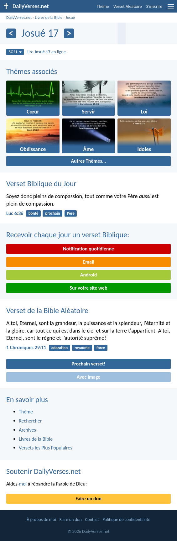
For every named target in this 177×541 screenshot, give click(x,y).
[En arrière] (11, 33)
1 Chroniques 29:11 (26, 347)
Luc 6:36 (14, 213)
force (100, 347)
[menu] (170, 8)
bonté (34, 213)
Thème (103, 6)
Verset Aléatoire (127, 6)
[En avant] (69, 33)
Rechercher (30, 421)
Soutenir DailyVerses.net (43, 471)
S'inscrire (154, 6)
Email (88, 262)
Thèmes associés (31, 71)
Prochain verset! (89, 364)
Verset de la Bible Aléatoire (47, 310)
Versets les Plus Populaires (45, 448)
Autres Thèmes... (88, 161)
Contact (92, 519)
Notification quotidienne (88, 249)
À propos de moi (41, 519)
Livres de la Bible (48, 17)
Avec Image (89, 377)
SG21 (15, 52)
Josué (70, 17)
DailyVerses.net (19, 17)
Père (70, 213)
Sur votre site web (88, 288)
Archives (27, 430)
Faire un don (88, 499)
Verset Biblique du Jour (41, 183)
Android (88, 275)
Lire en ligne (46, 52)
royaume (82, 347)
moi (23, 484)
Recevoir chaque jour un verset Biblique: (67, 234)
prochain (52, 213)
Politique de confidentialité (126, 519)
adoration (59, 347)
